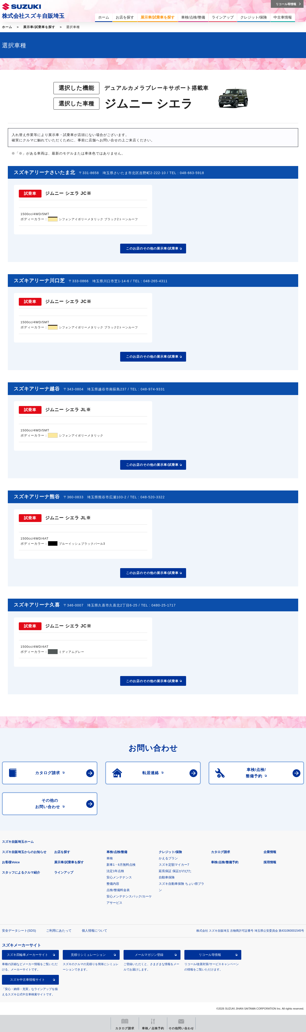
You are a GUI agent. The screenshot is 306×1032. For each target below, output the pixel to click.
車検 (109, 858)
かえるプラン (168, 858)
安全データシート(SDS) (19, 930)
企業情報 (270, 852)
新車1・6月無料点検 (120, 864)
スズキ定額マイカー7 (174, 864)
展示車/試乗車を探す (39, 27)
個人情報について (94, 930)
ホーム (7, 27)
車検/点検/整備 (116, 852)
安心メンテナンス (119, 877)
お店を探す (62, 852)
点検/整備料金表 (118, 890)
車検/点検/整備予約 (224, 862)
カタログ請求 (220, 852)
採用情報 (270, 862)
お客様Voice (11, 862)
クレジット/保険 (170, 852)
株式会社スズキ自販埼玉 (33, 16)
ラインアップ (63, 872)
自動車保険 (167, 877)
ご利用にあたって (59, 930)
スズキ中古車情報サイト (27, 979)
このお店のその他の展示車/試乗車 (152, 248)
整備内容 (112, 884)
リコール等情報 (210, 955)
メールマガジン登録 (149, 955)
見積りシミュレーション (88, 955)
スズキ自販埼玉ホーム (18, 842)
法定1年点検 (115, 871)
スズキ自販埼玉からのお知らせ (24, 852)
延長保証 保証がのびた (175, 871)
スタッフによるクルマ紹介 (21, 872)
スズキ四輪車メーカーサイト (27, 955)
